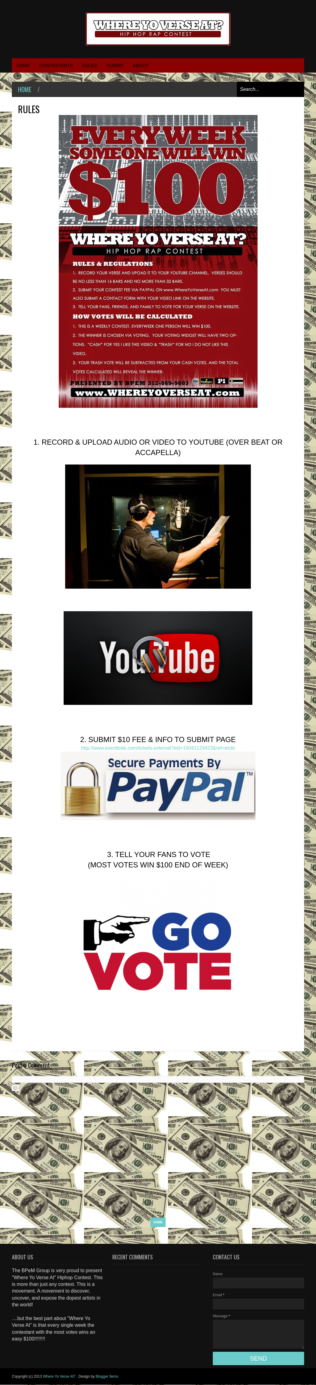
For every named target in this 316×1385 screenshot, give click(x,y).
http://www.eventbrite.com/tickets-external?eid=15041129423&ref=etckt (158, 748)
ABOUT (141, 65)
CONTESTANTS (56, 65)
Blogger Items (107, 1376)
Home (24, 89)
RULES (89, 65)
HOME (23, 65)
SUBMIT (115, 65)
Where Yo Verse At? (59, 1376)
